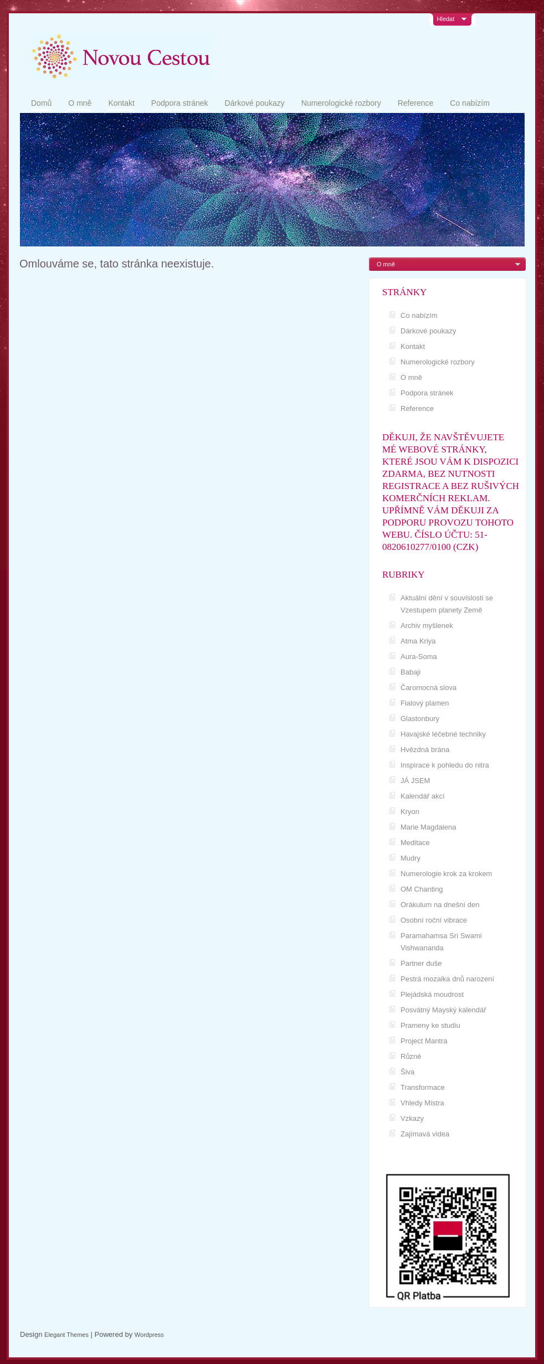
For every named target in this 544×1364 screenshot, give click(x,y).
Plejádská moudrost (432, 994)
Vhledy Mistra (422, 1103)
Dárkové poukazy (255, 103)
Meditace (415, 842)
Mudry (410, 858)
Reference (416, 103)
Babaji (410, 672)
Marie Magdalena (428, 827)
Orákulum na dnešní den (440, 904)
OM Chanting (422, 889)
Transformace (423, 1087)
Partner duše (421, 963)
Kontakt (121, 103)
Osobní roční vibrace (434, 920)
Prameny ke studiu (430, 1025)
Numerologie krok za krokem (446, 873)
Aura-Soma (419, 656)
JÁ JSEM (415, 780)
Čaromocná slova (428, 687)
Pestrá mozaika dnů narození (447, 979)
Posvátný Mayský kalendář (443, 1010)
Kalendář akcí (423, 796)
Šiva (407, 1072)
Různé (411, 1056)
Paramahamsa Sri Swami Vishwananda (441, 941)
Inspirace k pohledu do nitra (445, 765)
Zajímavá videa (425, 1134)
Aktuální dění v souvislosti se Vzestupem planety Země (447, 604)
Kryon (410, 811)
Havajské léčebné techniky (443, 734)
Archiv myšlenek (427, 625)
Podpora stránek (179, 103)
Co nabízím (470, 103)
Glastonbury (420, 718)
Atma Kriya (418, 641)
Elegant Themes (66, 1334)
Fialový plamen (425, 703)
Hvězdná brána (425, 749)
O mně (79, 103)
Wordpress (149, 1334)
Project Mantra (424, 1041)
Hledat (446, 19)
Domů (41, 103)
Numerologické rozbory (341, 103)
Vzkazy (412, 1118)
